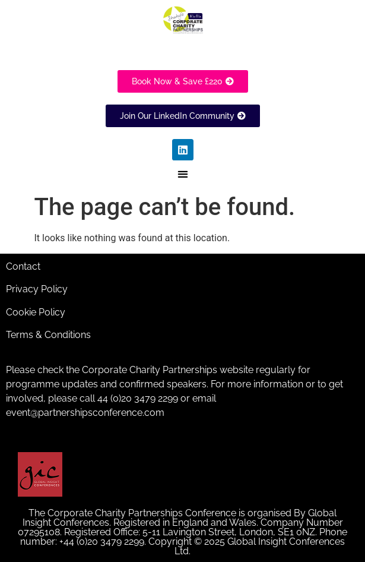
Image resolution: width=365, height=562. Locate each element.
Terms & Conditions (48, 334)
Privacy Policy (37, 289)
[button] (182, 174)
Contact (23, 266)
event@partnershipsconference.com (85, 412)
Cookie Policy (35, 312)
